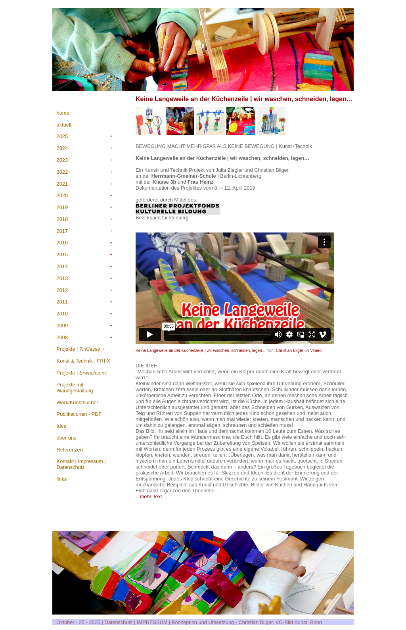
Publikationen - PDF (79, 414)
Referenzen (70, 450)
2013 (62, 278)
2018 (62, 219)
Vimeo (316, 350)
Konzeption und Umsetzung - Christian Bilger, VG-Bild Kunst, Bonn (247, 622)
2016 (62, 243)
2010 (62, 314)
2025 (62, 136)
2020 (62, 195)
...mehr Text (149, 496)
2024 (62, 148)
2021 (62, 184)
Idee (62, 426)
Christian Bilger (289, 350)
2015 (62, 254)
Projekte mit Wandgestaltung (75, 388)
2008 (62, 337)
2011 (62, 302)
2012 (62, 290)
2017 (62, 231)
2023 (62, 160)
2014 (62, 266)
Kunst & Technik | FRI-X (83, 361)
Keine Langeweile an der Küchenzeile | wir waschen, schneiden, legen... (201, 350)
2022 (62, 172)
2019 (62, 207)
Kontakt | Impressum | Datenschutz (81, 464)
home (63, 113)
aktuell (64, 125)
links (62, 479)
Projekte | (81, 349)
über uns (67, 438)
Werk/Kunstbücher (77, 402)
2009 (62, 325)
